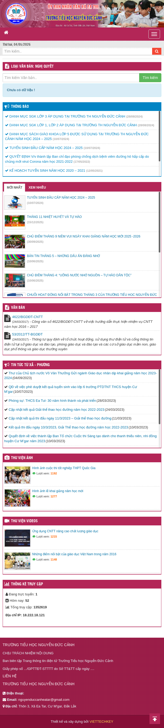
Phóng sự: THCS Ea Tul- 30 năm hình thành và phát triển (52, 401)
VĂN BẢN (18, 308)
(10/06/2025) (35, 261)
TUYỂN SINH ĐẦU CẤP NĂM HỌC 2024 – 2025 (44, 148)
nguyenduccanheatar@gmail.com (43, 700)
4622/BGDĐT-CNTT (27, 317)
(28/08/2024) (134, 116)
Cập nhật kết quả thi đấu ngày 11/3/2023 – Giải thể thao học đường (60, 418)
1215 (53, 536)
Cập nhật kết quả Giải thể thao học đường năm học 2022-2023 (57, 410)
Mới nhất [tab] (14, 187)
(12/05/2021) (94, 170)
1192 (53, 473)
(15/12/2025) (35, 222)
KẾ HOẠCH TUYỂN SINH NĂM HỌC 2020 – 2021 (45, 170)
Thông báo (20, 107)
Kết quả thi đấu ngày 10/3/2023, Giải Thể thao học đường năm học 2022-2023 (68, 427)
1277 (53, 496)
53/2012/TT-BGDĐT (27, 334)
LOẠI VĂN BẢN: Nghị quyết (32, 66)
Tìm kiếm (150, 78)
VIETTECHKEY (101, 722)
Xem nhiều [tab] (37, 187)
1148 (53, 559)
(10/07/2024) (61, 139)
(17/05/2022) (82, 161)
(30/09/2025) (35, 241)
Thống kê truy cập (27, 584)
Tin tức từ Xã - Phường (30, 365)
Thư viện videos (24, 521)
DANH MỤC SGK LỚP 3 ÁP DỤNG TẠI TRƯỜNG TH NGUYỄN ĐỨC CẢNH (65, 116)
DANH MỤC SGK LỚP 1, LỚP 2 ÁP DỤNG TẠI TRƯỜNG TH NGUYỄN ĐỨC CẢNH (71, 125)
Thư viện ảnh (22, 458)
